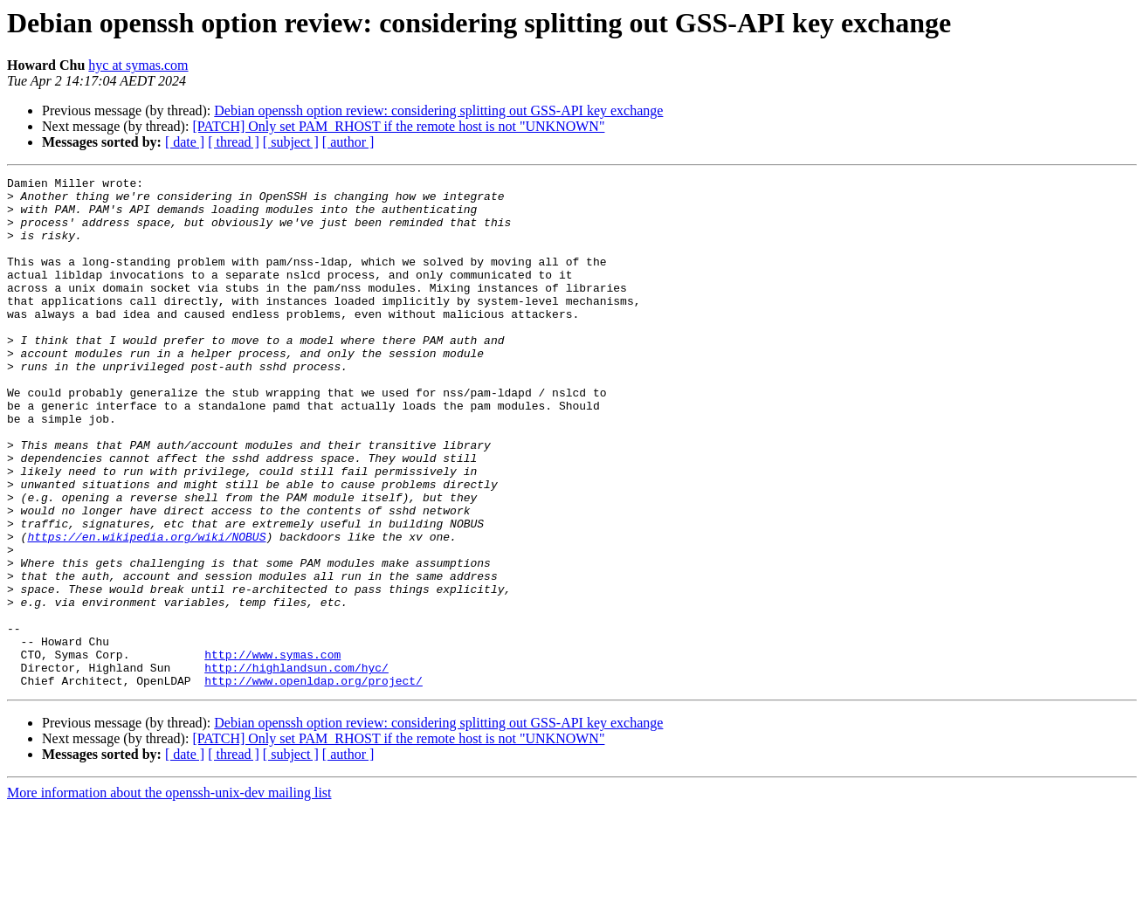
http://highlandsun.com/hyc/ (296, 767)
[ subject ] (291, 141)
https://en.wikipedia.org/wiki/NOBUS (146, 609)
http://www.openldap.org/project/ (313, 782)
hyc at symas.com (138, 65)
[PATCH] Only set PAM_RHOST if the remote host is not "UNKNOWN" (398, 126)
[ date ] (184, 141)
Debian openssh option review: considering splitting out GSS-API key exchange (438, 110)
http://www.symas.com (272, 751)
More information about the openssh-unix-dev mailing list (169, 894)
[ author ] (348, 141)
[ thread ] (233, 141)
